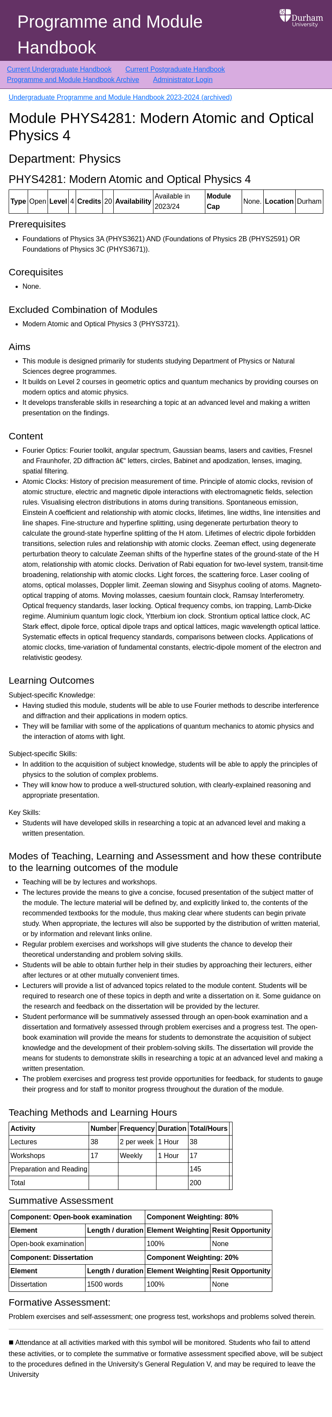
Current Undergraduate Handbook (59, 69)
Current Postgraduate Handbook (175, 69)
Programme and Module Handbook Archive (73, 79)
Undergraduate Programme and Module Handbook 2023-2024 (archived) (120, 97)
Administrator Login (183, 79)
